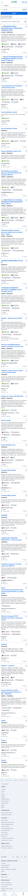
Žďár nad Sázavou (5, 801)
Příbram (2, 807)
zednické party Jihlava (6, 814)
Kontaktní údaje (4, 867)
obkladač (4, 644)
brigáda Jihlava (4, 820)
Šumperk (3, 797)
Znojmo (3, 791)
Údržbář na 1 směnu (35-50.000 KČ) (12, 396)
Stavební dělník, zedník (8, 470)
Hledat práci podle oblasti (7, 848)
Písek (2, 793)
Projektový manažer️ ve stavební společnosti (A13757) (11, 565)
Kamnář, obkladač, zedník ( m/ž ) (11, 151)
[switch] (26, 21)
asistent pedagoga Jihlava (7, 828)
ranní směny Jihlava (5, 830)
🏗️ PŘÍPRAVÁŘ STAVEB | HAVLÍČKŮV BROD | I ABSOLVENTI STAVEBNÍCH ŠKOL (11, 28)
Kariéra (2, 871)
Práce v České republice (6, 884)
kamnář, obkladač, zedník (9, 112)
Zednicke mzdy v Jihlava (6, 840)
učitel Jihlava (4, 832)
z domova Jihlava (5, 826)
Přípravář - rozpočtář (7, 665)
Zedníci (3, 740)
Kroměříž (3, 795)
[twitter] (21, 857)
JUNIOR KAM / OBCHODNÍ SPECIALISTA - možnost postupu (11, 539)
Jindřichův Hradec (5, 799)
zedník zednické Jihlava (6, 812)
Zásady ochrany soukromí (7, 888)
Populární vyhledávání (6, 882)
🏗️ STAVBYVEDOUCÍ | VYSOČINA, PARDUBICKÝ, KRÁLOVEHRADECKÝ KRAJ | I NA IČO (12, 201)
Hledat (14, 13)
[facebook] (13, 857)
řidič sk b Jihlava (5, 834)
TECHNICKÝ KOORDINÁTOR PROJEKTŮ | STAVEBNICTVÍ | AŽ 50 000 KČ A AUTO (11, 289)
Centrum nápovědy (5, 865)
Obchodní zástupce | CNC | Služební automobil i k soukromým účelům (12, 618)
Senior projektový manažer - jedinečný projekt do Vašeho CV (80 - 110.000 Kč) (11, 692)
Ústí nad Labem (4, 803)
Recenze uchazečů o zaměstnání (8, 869)
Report (24, 52)
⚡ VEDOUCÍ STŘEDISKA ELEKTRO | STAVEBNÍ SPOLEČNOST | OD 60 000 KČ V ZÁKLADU (12, 58)
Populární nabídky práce (6, 846)
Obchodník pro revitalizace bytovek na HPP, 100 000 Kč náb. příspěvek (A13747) (11, 172)
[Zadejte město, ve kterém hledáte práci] (14, 9)
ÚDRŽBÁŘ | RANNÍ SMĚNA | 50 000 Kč (12, 261)
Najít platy (3, 890)
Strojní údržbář (6, 420)
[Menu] (2, 2)
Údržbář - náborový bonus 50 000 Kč (11, 319)
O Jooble (3, 863)
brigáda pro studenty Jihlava (7, 822)
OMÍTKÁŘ (4, 515)
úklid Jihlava (4, 836)
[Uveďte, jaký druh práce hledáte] (14, 5)
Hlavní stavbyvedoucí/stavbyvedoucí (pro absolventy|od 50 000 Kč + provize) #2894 (12, 590)
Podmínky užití (4, 886)
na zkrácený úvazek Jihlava (7, 838)
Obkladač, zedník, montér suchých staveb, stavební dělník (12, 371)
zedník (3, 720)
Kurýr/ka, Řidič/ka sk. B (8, 445)
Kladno (2, 805)
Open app (24, 2)
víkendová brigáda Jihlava (7, 824)
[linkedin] (25, 857)
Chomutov (3, 789)
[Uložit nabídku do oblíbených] (26, 26)
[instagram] (17, 857)
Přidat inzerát (4, 877)
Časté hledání (6, 784)
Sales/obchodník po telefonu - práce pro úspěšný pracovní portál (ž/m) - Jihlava (12, 232)
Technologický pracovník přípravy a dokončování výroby (11, 86)
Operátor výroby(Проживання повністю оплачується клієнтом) (12, 345)
